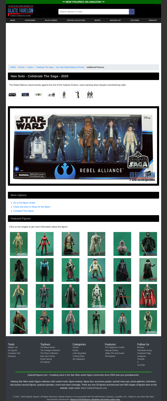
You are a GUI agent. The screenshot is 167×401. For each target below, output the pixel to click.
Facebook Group (144, 350)
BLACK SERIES (51, 20)
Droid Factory (46, 359)
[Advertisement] (83, 43)
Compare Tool (14, 353)
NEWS (12, 20)
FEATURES (134, 20)
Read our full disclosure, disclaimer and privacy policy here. (95, 399)
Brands (22, 67)
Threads (140, 359)
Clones (76, 347)
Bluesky (140, 347)
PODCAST (153, 20)
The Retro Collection (49, 353)
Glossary (12, 356)
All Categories (79, 359)
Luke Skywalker (79, 353)
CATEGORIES (30, 20)
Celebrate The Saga (44, 67)
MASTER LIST (115, 20)
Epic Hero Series (47, 356)
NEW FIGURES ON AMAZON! (84, 1)
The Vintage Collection (50, 350)
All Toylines (45, 362)
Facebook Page (144, 353)
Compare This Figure (23, 211)
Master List (13, 347)
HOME (13, 67)
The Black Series (47, 347)
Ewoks (75, 350)
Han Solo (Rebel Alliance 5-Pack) (70, 67)
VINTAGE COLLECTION (76, 20)
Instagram (141, 356)
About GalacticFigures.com (94, 388)
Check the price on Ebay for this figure (31, 207)
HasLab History (111, 350)
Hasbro (30, 67)
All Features (110, 356)
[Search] (132, 12)
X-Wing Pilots (78, 356)
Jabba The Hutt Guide (114, 353)
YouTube (141, 365)
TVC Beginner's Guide (114, 347)
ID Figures (12, 350)
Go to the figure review (24, 203)
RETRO (97, 20)
